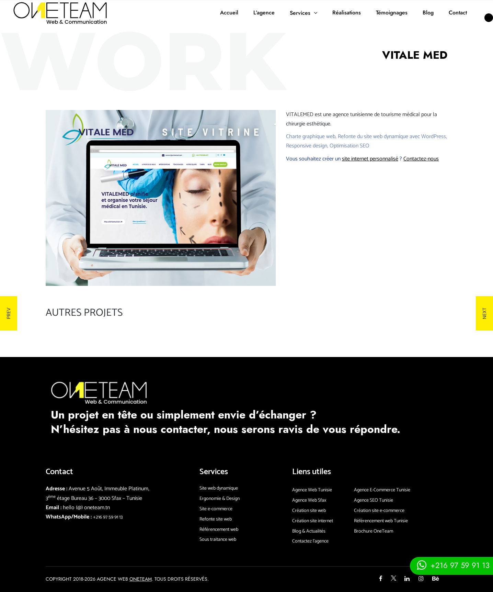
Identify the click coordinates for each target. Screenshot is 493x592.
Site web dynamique (218, 488)
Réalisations (346, 12)
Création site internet (312, 521)
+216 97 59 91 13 (108, 517)
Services (300, 13)
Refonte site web (215, 519)
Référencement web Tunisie (381, 521)
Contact (458, 12)
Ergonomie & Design (219, 499)
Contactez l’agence (310, 541)
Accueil (229, 12)
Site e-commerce (215, 509)
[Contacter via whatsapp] (451, 565)
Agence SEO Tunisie (373, 500)
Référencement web (218, 530)
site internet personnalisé (370, 159)
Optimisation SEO (349, 145)
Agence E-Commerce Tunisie (382, 490)
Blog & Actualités (308, 531)
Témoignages (392, 12)
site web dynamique (386, 136)
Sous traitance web (217, 540)
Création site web (309, 511)
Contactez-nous (421, 159)
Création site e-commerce (379, 511)
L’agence (264, 12)
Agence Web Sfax (309, 500)
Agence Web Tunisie (312, 490)
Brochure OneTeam (373, 531)
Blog (428, 12)
